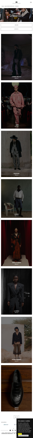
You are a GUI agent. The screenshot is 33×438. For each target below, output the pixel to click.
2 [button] (14, 428)
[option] (6, 424)
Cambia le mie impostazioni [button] (23, 435)
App (14, 433)
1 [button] (13, 428)
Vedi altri (16, 417)
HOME (3, 6)
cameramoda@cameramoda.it (7, 433)
